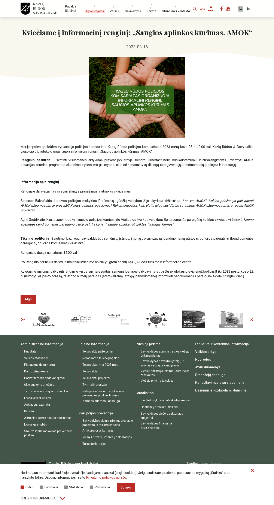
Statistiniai (73, 487)
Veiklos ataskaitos (36, 358)
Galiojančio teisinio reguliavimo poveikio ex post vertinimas (103, 393)
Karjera (29, 411)
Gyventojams (95, 11)
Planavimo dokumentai (39, 364)
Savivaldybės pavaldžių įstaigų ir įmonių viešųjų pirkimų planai (162, 363)
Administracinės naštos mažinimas (47, 418)
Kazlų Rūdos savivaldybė (45, 8)
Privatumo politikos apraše (106, 477)
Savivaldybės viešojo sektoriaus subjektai (162, 415)
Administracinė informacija (42, 344)
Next (251, 319)
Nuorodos (203, 359)
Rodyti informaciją (43, 498)
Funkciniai (49, 487)
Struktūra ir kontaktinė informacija (222, 344)
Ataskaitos (145, 393)
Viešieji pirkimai (149, 344)
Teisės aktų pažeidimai (97, 351)
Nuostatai (30, 351)
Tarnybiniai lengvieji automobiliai (46, 391)
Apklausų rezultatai (37, 404)
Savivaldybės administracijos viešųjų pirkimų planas (165, 353)
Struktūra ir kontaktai (176, 11)
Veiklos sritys (205, 352)
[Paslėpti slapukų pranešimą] (252, 470)
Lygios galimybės (35, 424)
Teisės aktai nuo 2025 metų (100, 364)
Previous (23, 319)
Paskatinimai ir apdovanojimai (44, 378)
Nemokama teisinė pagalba (100, 358)
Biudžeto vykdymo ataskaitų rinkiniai (165, 400)
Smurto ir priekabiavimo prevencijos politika (48, 433)
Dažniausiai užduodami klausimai (221, 390)
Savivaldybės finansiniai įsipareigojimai (157, 425)
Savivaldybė (133, 11)
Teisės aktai (90, 371)
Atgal (28, 299)
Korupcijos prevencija (96, 413)
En (248, 8)
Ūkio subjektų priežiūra (39, 384)
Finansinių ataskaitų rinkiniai (159, 407)
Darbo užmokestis (36, 371)
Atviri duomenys (207, 367)
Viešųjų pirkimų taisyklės (157, 380)
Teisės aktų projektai (96, 378)
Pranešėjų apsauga (210, 375)
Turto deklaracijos (94, 443)
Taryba (151, 11)
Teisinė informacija (94, 344)
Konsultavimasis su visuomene (219, 383)
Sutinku (126, 487)
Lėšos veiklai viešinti (37, 398)
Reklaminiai (100, 487)
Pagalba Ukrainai (70, 8)
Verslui (114, 11)
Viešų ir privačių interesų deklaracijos (107, 437)
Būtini (27, 487)
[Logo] (25, 9)
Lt (240, 8)
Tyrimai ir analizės (94, 384)
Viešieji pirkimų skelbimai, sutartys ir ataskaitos (165, 373)
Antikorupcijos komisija (97, 430)
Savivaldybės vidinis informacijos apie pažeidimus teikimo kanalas (107, 422)
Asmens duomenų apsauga (101, 401)
